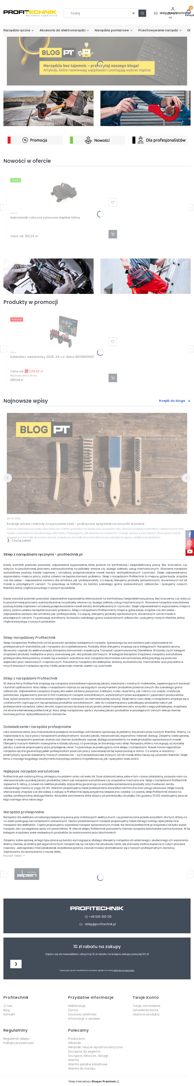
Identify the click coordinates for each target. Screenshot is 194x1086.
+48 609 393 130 (100, 917)
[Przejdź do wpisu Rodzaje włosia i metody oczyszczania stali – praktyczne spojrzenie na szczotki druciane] (97, 463)
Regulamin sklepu (16, 1039)
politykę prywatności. (124, 970)
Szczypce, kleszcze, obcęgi (88, 1056)
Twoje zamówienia (146, 1006)
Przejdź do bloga (175, 401)
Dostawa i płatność (82, 1014)
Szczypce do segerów (84, 1051)
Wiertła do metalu (81, 1068)
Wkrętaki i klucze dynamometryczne (95, 1047)
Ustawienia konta (145, 1010)
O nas (7, 1006)
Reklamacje (76, 1006)
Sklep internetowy (92, 1081)
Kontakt (9, 1014)
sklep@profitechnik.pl (100, 924)
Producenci (76, 1039)
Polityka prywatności (18, 1043)
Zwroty (73, 1010)
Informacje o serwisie (84, 1018)
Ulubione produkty (146, 1014)
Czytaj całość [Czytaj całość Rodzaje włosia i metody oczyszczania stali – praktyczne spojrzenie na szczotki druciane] (21, 541)
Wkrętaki (74, 1043)
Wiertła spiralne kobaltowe (87, 1064)
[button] (142, 13)
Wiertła (73, 1060)
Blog (6, 1010)
